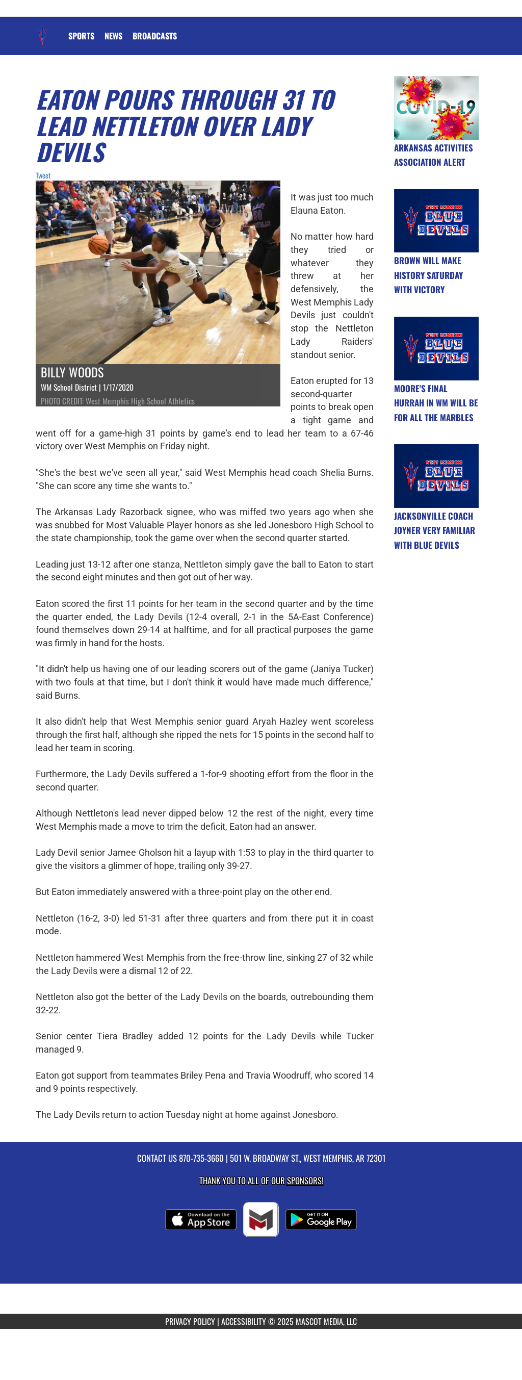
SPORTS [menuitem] (81, 36)
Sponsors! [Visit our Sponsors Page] (305, 1180)
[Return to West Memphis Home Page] (42, 29)
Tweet (43, 175)
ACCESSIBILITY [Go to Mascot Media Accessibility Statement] (243, 1321)
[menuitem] (113, 36)
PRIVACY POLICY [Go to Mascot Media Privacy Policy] (190, 1321)
